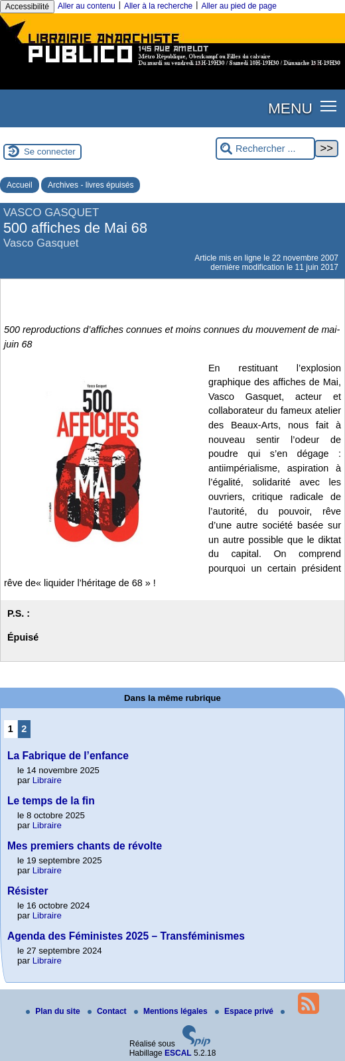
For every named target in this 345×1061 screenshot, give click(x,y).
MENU (290, 108)
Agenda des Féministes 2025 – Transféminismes (126, 936)
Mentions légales (172, 1011)
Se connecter (50, 151)
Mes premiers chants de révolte (84, 845)
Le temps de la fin (51, 800)
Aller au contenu (86, 6)
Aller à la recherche (158, 6)
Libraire (47, 780)
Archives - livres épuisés (90, 185)
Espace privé (245, 1011)
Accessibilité (27, 6)
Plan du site (54, 1011)
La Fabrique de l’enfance (68, 755)
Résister (27, 891)
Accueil (20, 185)
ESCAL (178, 1053)
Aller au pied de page (238, 6)
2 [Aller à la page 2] (24, 728)
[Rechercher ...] (265, 148)
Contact (108, 1011)
